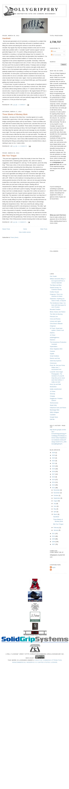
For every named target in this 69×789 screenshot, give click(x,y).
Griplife (52, 353)
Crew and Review (55, 319)
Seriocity (52, 393)
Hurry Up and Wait (55, 384)
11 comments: (23, 146)
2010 (53, 536)
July (55, 503)
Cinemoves (53, 363)
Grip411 (52, 332)
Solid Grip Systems (55, 360)
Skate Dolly (53, 405)
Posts (53, 51)
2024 (53, 458)
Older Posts (43, 229)
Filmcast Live (54, 316)
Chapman (53, 326)
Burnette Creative (55, 309)
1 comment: (22, 104)
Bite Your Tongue (9, 156)
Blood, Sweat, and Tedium (57, 312)
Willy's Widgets (54, 412)
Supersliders (53, 346)
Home (25, 229)
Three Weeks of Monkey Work (14, 114)
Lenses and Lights (55, 321)
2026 (53, 452)
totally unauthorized (56, 389)
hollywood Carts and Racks (58, 407)
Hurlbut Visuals (54, 292)
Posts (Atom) (14, 237)
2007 (53, 544)
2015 (53, 479)
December (57, 490)
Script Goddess (54, 356)
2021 (53, 463)
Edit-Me (52, 419)
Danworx (52, 340)
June (55, 506)
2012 (53, 487)
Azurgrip (52, 567)
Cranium (52, 351)
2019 (53, 469)
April (55, 511)
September (57, 498)
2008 (53, 541)
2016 (53, 477)
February (56, 527)
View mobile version (25, 232)
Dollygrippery (34, 9)
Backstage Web (54, 410)
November (57, 493)
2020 (53, 466)
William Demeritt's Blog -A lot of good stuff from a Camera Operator (57, 281)
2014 (53, 482)
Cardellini (53, 414)
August (56, 501)
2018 (53, 471)
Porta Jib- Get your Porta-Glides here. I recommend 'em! (57, 367)
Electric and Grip (55, 358)
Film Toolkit (53, 276)
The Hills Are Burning (56, 314)
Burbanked (53, 386)
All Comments (56, 55)
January (56, 530)
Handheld (6, 38)
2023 (53, 460)
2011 (53, 533)
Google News (54, 417)
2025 (53, 455)
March (56, 514)
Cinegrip (52, 396)
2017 (53, 474)
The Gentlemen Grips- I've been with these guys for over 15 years (58, 305)
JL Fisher (52, 335)
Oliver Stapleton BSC (56, 349)
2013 (53, 485)
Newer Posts (6, 229)
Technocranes (54, 403)
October (56, 495)
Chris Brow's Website (56, 323)
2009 (53, 539)
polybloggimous (54, 337)
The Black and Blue (56, 285)
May (55, 509)
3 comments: (22, 222)
